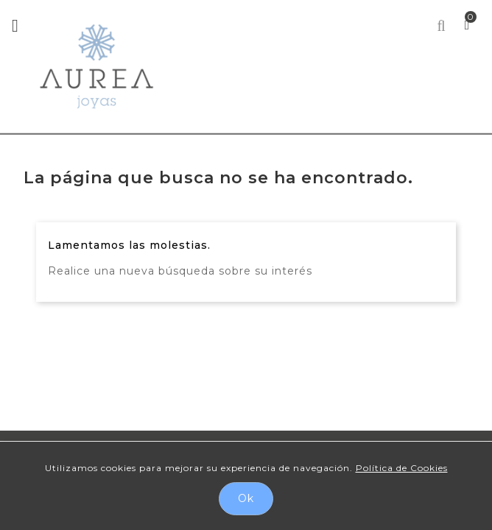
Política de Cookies (402, 467)
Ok (246, 498)
